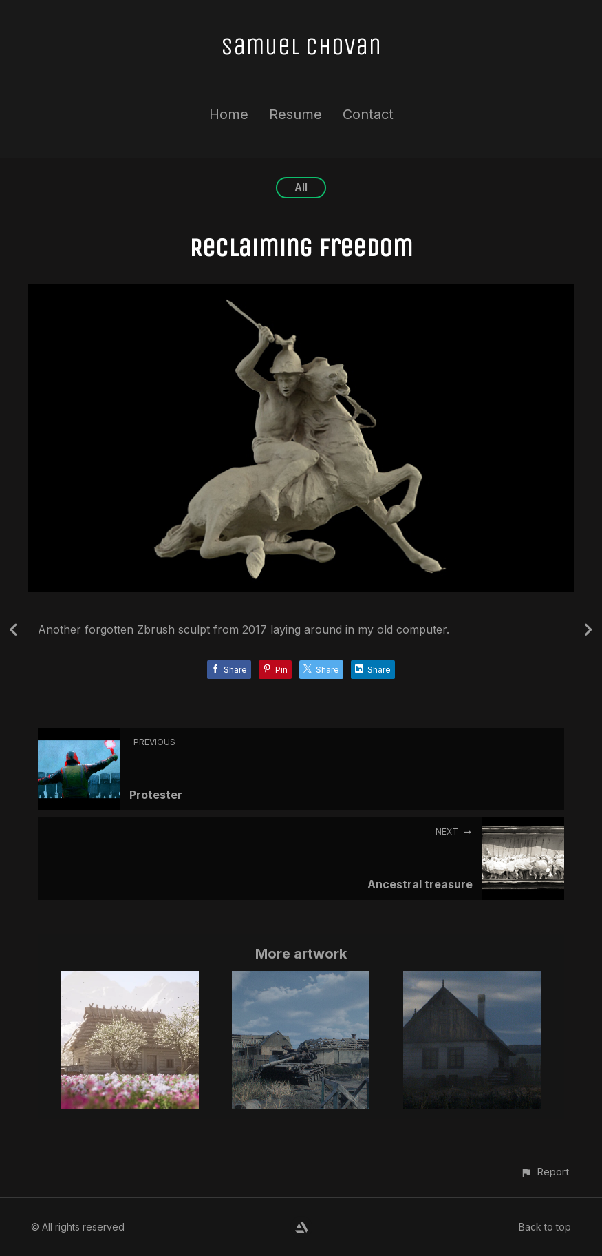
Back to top (545, 1227)
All (301, 187)
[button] (544, 1172)
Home (228, 114)
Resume (295, 114)
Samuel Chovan (301, 46)
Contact (368, 114)
